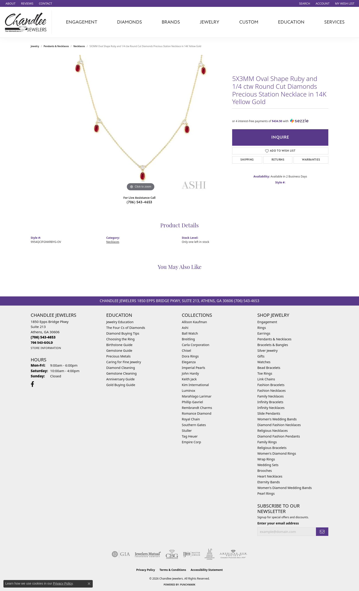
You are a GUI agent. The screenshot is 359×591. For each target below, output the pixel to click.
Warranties (311, 159)
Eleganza (189, 362)
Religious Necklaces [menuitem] (272, 430)
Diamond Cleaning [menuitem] (120, 367)
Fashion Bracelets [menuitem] (270, 385)
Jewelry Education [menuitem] (119, 322)
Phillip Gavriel (192, 402)
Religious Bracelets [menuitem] (271, 448)
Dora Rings (190, 356)
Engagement (81, 22)
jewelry (35, 46)
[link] (10, 3)
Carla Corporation (195, 345)
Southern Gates (194, 425)
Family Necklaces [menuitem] (270, 396)
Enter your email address (278, 523)
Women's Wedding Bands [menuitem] (277, 419)
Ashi (185, 327)
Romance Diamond (196, 413)
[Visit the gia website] (121, 554)
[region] (140, 123)
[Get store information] (46, 348)
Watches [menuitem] (263, 362)
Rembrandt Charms (197, 408)
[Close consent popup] (89, 583)
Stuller (187, 430)
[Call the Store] (43, 337)
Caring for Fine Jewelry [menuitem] (123, 362)
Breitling (188, 339)
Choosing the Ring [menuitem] (120, 339)
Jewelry (209, 22)
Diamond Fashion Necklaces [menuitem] (279, 425)
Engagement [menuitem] (267, 322)
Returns (278, 159)
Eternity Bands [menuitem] (268, 482)
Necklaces (79, 46)
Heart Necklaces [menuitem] (269, 476)
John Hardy (190, 373)
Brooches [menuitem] (264, 470)
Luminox (188, 390)
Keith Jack (189, 379)
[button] (304, 3)
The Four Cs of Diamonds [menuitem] (125, 327)
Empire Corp (191, 442)
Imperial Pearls (193, 367)
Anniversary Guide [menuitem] (120, 379)
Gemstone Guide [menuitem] (119, 350)
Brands (171, 22)
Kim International (195, 385)
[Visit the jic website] (210, 554)
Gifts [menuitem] (260, 356)
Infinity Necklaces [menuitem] (271, 408)
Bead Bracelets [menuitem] (268, 367)
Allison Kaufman (194, 322)
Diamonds (129, 22)
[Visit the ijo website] (191, 554)
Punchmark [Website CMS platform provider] (188, 584)
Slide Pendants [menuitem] (268, 413)
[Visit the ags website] (233, 554)
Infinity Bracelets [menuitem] (270, 402)
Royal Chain (191, 419)
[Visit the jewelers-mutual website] (148, 554)
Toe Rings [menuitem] (264, 373)
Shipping (247, 159)
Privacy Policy (145, 570)
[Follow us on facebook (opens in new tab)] (32, 384)
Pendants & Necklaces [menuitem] (274, 339)
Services (334, 22)
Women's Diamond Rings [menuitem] (276, 453)
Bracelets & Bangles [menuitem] (272, 345)
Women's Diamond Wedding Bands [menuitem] (284, 488)
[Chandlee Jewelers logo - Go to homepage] (27, 22)
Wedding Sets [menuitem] (267, 465)
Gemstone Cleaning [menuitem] (121, 373)
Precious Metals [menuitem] (118, 356)
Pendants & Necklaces (56, 46)
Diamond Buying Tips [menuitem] (122, 333)
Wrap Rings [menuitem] (266, 459)
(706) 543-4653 (139, 202)
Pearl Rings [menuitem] (266, 493)
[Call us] (42, 342)
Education (291, 22)
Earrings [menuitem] (263, 333)
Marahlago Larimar (197, 396)
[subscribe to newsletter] (322, 531)
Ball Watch (190, 333)
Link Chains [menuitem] (266, 379)
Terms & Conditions (173, 570)
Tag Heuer (190, 436)
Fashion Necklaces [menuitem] (271, 390)
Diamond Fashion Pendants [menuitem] (278, 436)
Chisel (186, 350)
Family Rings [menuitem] (267, 442)
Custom (248, 22)
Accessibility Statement (207, 570)
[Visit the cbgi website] (172, 554)
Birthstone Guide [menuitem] (119, 345)
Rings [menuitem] (261, 327)
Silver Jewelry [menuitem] (267, 350)
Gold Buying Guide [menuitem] (120, 385)
